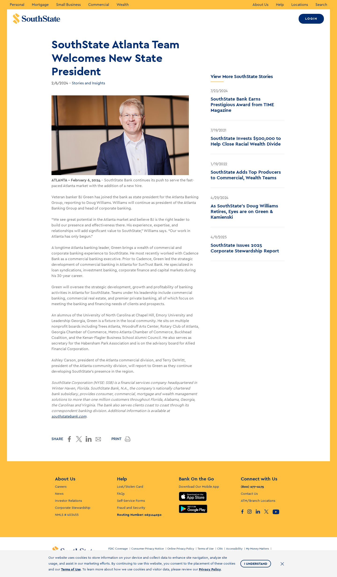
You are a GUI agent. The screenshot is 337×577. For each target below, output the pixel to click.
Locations (299, 5)
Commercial (98, 5)
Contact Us (249, 493)
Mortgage (40, 5)
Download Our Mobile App (199, 486)
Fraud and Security (131, 508)
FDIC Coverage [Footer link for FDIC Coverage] (118, 548)
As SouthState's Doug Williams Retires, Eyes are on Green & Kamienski (244, 211)
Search (321, 5)
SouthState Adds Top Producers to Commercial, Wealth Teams (246, 174)
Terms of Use (71, 569)
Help (280, 5)
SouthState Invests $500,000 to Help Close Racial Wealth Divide (246, 141)
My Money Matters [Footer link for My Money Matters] (257, 548)
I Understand (255, 564)
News (59, 493)
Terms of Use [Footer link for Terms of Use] (206, 548)
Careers (60, 486)
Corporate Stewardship (72, 508)
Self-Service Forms (131, 500)
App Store (193, 496)
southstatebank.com (68, 416)
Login (311, 18)
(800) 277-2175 (252, 486)
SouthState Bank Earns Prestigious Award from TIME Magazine (242, 104)
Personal (17, 5)
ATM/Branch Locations (258, 500)
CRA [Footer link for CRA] (220, 548)
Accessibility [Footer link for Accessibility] (234, 548)
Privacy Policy (210, 569)
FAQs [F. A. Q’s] (121, 493)
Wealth (123, 5)
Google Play (193, 509)
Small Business (68, 5)
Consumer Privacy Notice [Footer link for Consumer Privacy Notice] (147, 548)
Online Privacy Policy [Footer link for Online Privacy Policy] (180, 548)
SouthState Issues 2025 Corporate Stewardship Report (245, 248)
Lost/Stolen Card (130, 486)
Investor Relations (68, 500)
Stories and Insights (88, 83)
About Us (260, 5)
